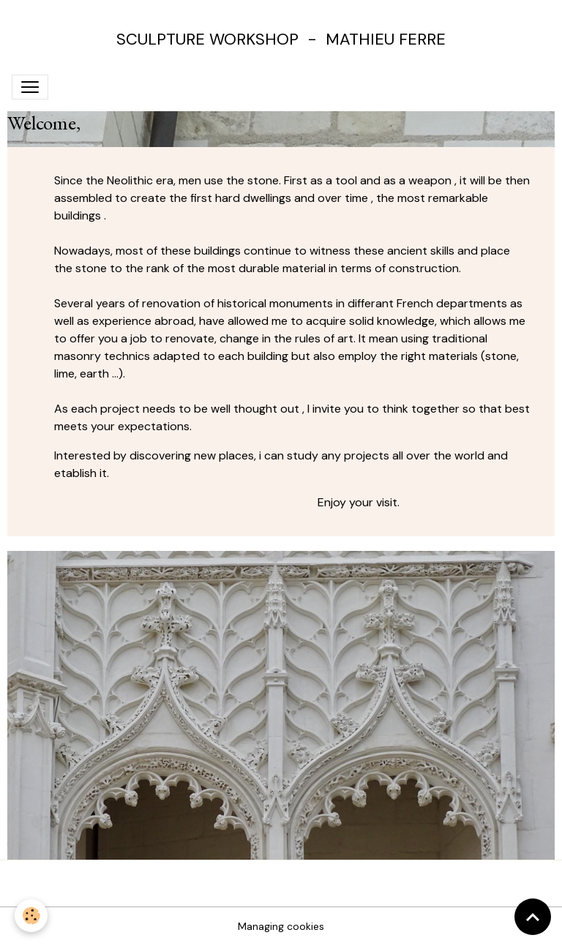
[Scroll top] (532, 916)
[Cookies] (31, 915)
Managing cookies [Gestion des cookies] (281, 926)
